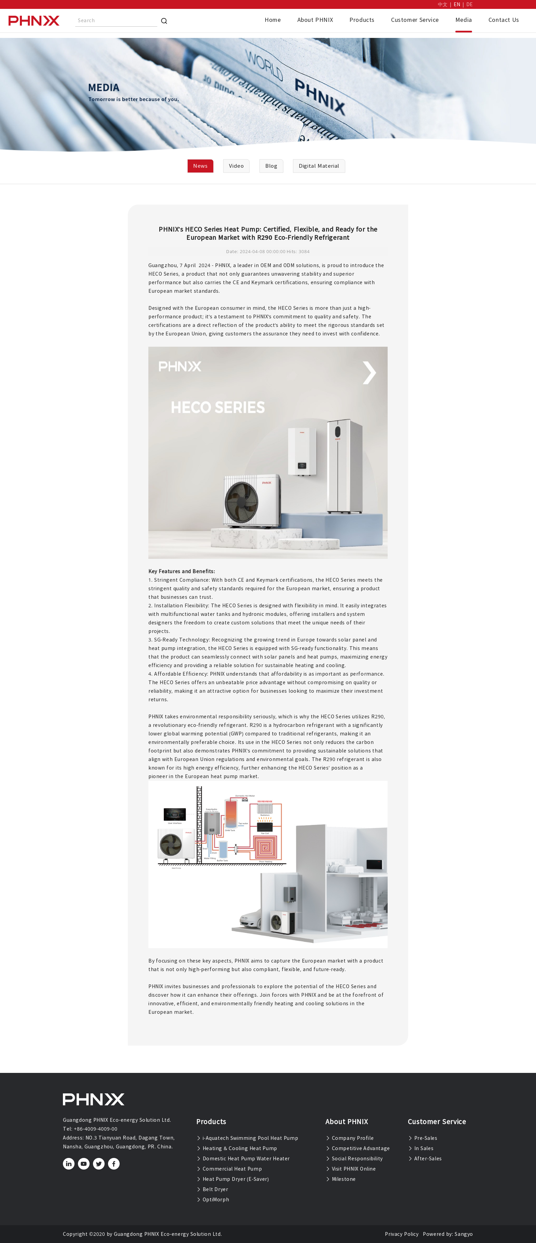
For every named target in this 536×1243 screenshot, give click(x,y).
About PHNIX (315, 20)
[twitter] (99, 1164)
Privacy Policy (401, 1234)
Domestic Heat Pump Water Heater (243, 1158)
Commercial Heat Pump (229, 1168)
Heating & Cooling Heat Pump (236, 1148)
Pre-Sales (423, 1138)
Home (273, 20)
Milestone (340, 1179)
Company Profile (349, 1138)
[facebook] (114, 1164)
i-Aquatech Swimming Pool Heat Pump (247, 1138)
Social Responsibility (354, 1158)
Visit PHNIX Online (350, 1168)
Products (362, 20)
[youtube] (84, 1164)
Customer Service (415, 20)
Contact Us (503, 20)
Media (463, 20)
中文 (443, 4)
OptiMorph (212, 1199)
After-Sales (425, 1158)
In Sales (420, 1148)
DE (469, 4)
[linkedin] (69, 1164)
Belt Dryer (212, 1189)
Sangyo (464, 1234)
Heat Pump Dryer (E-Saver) (232, 1179)
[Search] (164, 21)
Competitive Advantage (357, 1148)
